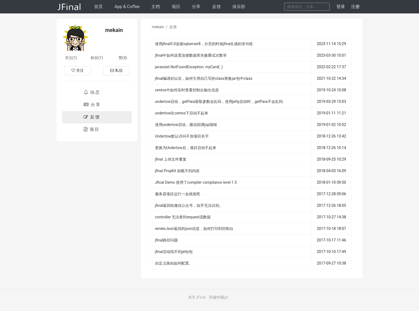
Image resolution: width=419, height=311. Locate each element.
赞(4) (123, 58)
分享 (196, 6)
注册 (355, 6)
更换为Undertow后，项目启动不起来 (185, 148)
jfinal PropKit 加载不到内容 (177, 171)
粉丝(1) (97, 58)
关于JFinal (196, 297)
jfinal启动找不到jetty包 (174, 251)
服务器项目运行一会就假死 (177, 194)
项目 (176, 6)
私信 (116, 70)
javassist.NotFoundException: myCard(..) (189, 67)
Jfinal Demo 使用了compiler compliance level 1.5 (196, 182)
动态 (92, 92)
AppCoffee (127, 6)
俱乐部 (238, 6)
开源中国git (218, 297)
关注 (77, 70)
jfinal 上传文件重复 (170, 159)
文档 (155, 6)
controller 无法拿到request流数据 (183, 217)
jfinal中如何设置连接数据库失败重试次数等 (191, 55)
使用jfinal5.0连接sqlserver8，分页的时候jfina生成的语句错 (204, 44)
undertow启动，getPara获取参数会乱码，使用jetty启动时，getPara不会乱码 (219, 101)
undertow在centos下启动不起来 (181, 113)
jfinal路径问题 (166, 240)
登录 (340, 6)
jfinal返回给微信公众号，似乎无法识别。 (189, 205)
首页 (98, 6)
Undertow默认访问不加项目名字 (182, 136)
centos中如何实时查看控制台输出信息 (187, 90)
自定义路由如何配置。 (174, 263)
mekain (158, 27)
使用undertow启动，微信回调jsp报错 (186, 124)
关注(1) (71, 58)
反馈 (216, 6)
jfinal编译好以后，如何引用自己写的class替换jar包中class (203, 78)
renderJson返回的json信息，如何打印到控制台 (194, 228)
